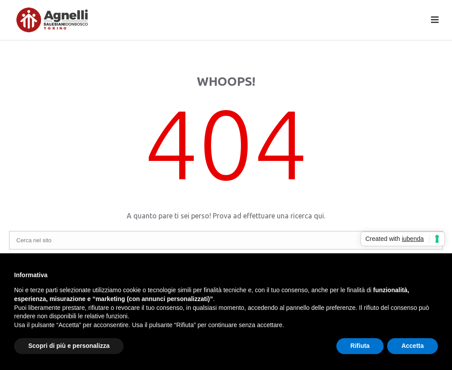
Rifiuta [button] (360, 345)
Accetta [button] (412, 345)
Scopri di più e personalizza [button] (68, 345)
